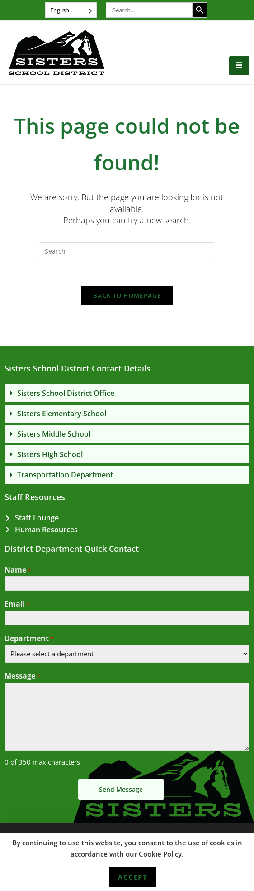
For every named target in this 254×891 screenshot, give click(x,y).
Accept (132, 876)
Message (22, 678)
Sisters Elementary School (61, 415)
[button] (127, 394)
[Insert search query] (127, 251)
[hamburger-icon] (239, 65)
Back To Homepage (127, 297)
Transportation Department (65, 476)
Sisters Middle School (53, 435)
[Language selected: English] (71, 10)
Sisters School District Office (65, 395)
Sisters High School (50, 456)
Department (29, 640)
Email (17, 606)
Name (18, 572)
